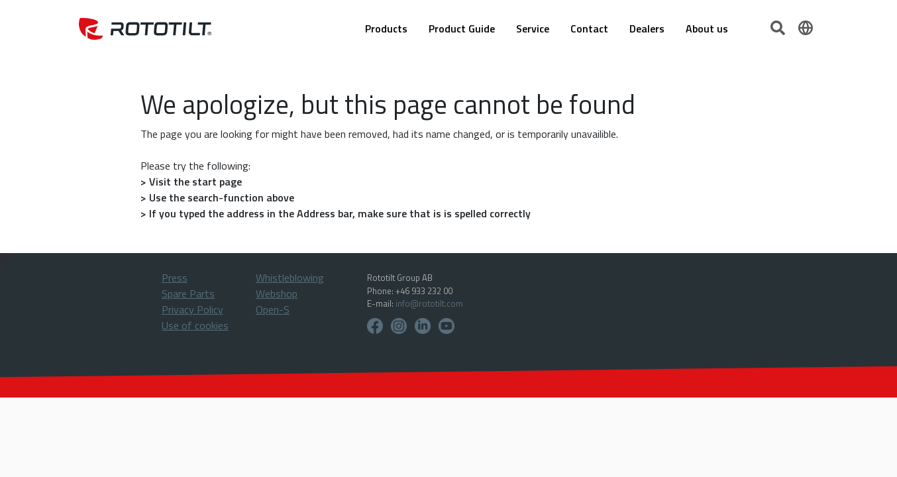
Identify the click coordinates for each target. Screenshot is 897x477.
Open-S (273, 309)
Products (386, 28)
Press (174, 278)
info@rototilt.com (429, 303)
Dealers (646, 28)
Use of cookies (195, 325)
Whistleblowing (290, 278)
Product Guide (462, 28)
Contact (589, 28)
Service (532, 28)
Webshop (276, 293)
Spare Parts (188, 293)
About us (707, 28)
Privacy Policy (192, 309)
